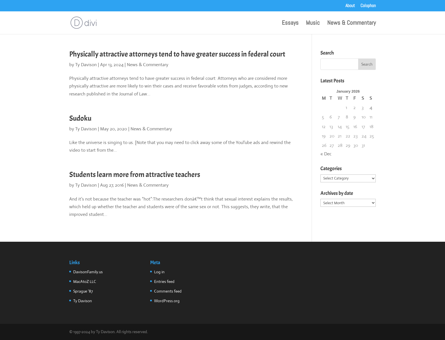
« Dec (325, 154)
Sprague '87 (83, 291)
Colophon (368, 6)
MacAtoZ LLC (84, 281)
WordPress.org (167, 300)
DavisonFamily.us (88, 271)
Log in (159, 271)
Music (313, 23)
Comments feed (168, 291)
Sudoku (80, 118)
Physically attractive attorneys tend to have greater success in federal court (177, 54)
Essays (290, 23)
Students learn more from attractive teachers (134, 174)
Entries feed (164, 281)
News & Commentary (351, 23)
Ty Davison (86, 65)
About (350, 6)
